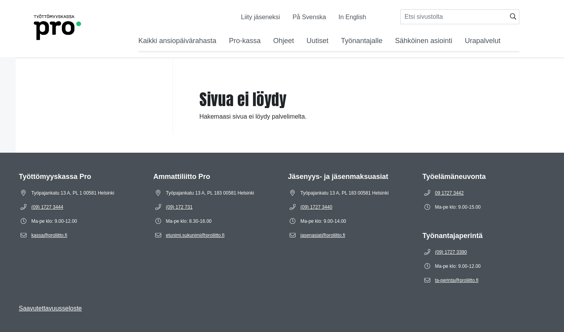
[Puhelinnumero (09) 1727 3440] (316, 207)
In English (352, 17)
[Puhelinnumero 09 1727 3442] (449, 193)
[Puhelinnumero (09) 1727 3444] (47, 207)
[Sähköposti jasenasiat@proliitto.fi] (322, 235)
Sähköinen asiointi (423, 41)
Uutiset (317, 41)
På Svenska (309, 17)
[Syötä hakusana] (459, 16)
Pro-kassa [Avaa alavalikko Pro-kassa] (244, 41)
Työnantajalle (362, 41)
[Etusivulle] (47, 25)
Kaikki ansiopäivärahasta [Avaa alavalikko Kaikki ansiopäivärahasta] (177, 41)
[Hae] (513, 17)
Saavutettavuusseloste (50, 308)
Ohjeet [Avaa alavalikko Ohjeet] (283, 41)
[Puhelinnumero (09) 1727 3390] (451, 252)
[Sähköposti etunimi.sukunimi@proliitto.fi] (195, 235)
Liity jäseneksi (260, 17)
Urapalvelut (483, 41)
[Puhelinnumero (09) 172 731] (179, 207)
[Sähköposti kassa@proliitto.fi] (49, 235)
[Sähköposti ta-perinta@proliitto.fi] (457, 280)
